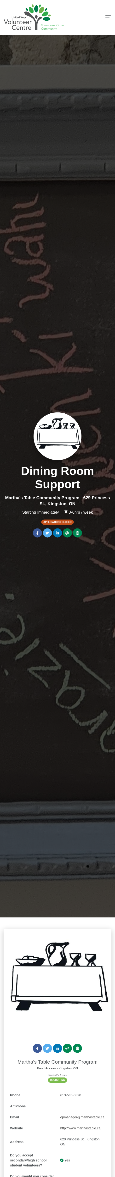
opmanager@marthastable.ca (82, 1117)
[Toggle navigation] (106, 17)
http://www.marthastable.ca (80, 1128)
